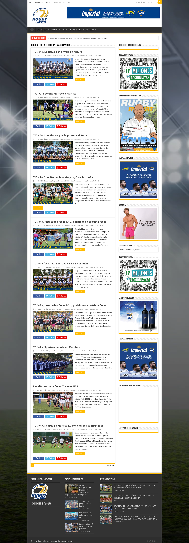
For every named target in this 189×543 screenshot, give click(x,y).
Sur (73, 55)
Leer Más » (79, 80)
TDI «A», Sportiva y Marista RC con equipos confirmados (68, 425)
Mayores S (56, 55)
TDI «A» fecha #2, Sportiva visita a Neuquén (60, 263)
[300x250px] (138, 316)
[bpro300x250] (138, 73)
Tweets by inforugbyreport (130, 249)
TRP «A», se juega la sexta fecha (85, 503)
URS (38, 30)
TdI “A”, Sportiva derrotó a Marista (54, 93)
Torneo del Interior (81, 55)
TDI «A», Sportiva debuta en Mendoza (56, 347)
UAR (64, 30)
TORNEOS (54, 30)
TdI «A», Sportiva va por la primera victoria (60, 135)
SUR (45, 30)
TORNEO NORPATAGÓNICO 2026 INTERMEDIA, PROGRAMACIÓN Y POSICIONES (134, 486)
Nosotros (57, 2)
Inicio (32, 29)
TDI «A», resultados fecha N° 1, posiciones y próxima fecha (70, 305)
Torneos (90, 55)
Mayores (49, 55)
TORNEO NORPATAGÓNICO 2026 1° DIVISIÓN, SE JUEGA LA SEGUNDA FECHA (77, 38)
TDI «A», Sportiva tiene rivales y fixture (57, 51)
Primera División (65, 55)
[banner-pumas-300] (138, 179)
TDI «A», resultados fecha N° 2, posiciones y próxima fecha (70, 221)
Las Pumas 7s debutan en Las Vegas (86, 515)
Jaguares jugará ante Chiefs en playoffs (86, 526)
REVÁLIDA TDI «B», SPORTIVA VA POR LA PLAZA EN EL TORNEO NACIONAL (135, 507)
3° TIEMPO (90, 30)
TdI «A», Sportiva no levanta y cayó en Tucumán (63, 177)
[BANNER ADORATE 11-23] (138, 223)
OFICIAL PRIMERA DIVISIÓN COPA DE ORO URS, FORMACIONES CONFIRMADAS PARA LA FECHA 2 (135, 517)
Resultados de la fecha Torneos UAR (55, 386)
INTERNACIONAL (76, 30)
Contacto (66, 2)
